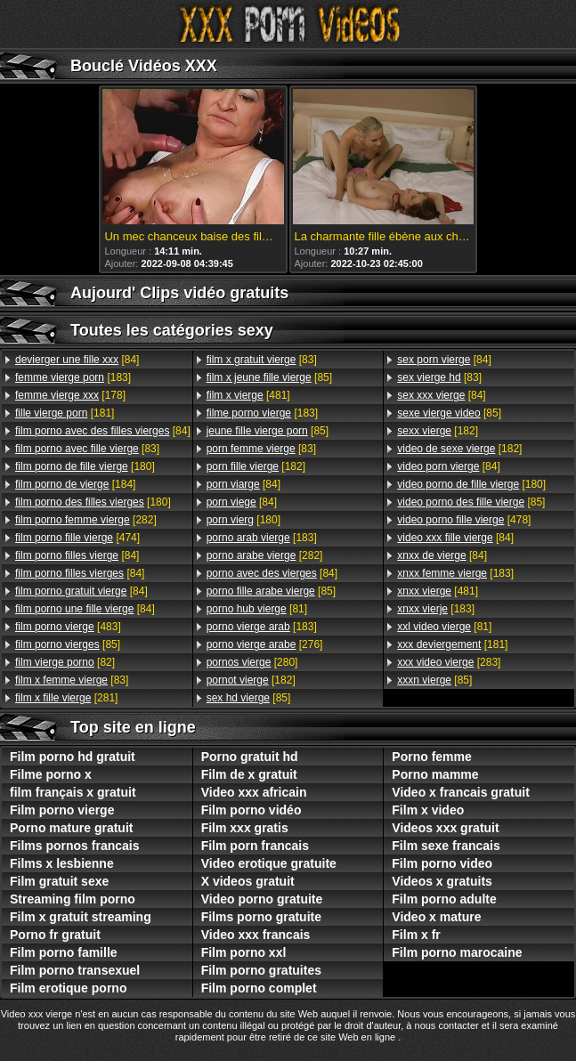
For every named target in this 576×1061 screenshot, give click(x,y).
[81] (257, 609)
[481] (248, 395)
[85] (67, 644)
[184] (75, 484)
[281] (66, 698)
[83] (87, 448)
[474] (77, 537)
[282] (86, 520)
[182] (256, 466)
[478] (464, 520)
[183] (73, 377)
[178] (70, 395)
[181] (64, 413)
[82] (65, 662)
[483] (68, 626)
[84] (77, 359)
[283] (448, 662)
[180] (85, 466)
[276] (265, 644)
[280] (252, 662)
